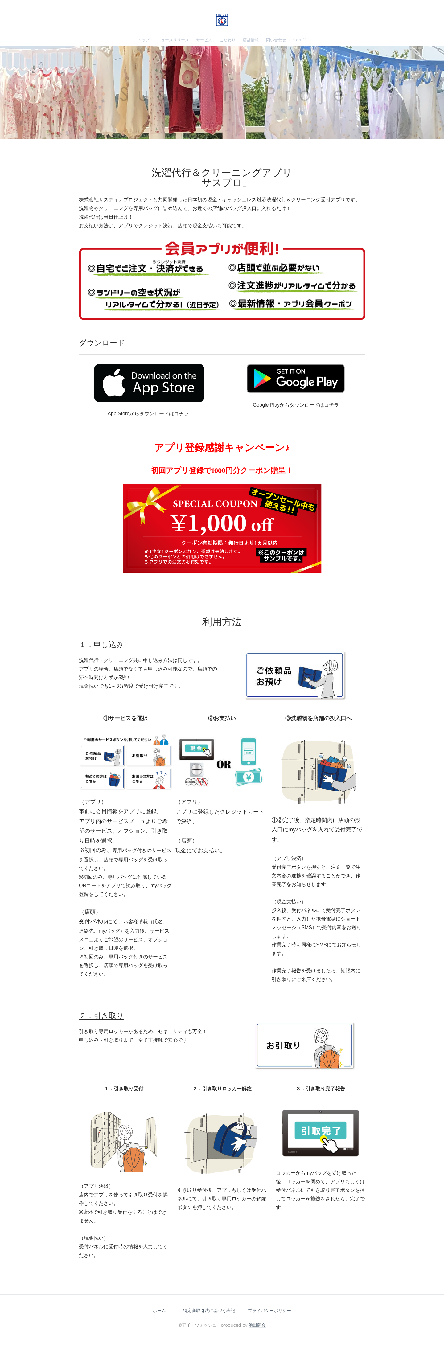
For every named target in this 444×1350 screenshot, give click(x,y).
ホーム (159, 1310)
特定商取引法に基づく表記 (209, 1310)
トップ (144, 39)
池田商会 (257, 1325)
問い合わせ (276, 39)
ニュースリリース (173, 39)
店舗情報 (251, 39)
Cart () (299, 39)
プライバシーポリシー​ (269, 1310)
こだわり (228, 39)
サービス (204, 39)
